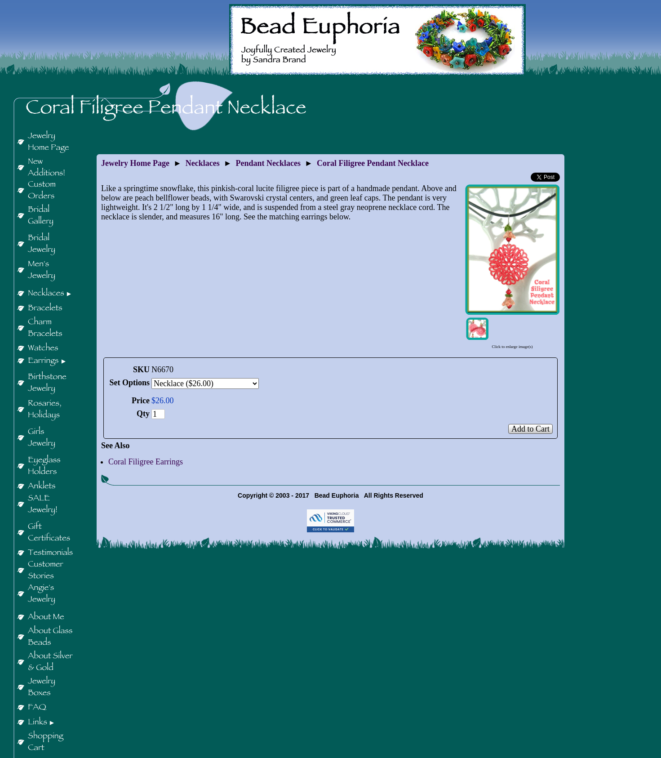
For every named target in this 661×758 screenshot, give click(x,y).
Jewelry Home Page (135, 163)
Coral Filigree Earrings (145, 461)
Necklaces (203, 163)
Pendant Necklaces (268, 163)
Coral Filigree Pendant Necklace (373, 163)
